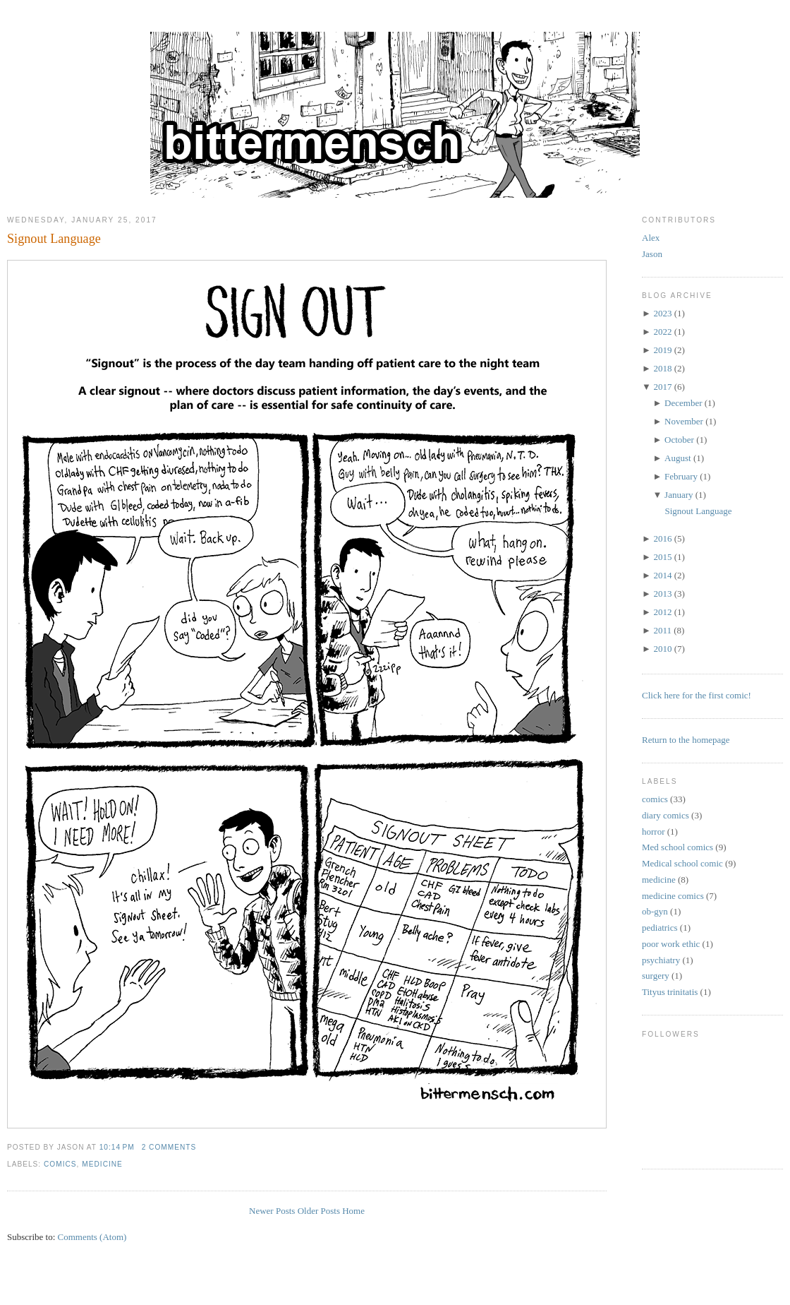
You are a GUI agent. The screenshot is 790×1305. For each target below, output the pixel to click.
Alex (651, 237)
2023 (662, 313)
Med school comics (677, 847)
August (677, 458)
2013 (662, 593)
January (678, 494)
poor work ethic (671, 943)
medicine (102, 1164)
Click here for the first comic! (696, 695)
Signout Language (54, 239)
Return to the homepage (686, 739)
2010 (662, 648)
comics (60, 1164)
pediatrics (660, 927)
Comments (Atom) (92, 1237)
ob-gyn (655, 911)
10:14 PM (117, 1147)
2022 (662, 331)
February (681, 476)
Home (353, 1210)
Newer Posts (272, 1210)
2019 (662, 350)
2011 (662, 630)
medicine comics (673, 895)
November (683, 421)
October (679, 439)
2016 (662, 538)
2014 (662, 575)
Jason (652, 254)
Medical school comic (682, 863)
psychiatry (661, 960)
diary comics (665, 815)
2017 (662, 386)
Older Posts (319, 1210)
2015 (662, 557)
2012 (662, 612)
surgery (655, 975)
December (683, 403)
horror (653, 831)
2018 (662, 368)
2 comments (169, 1147)
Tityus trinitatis (670, 992)
